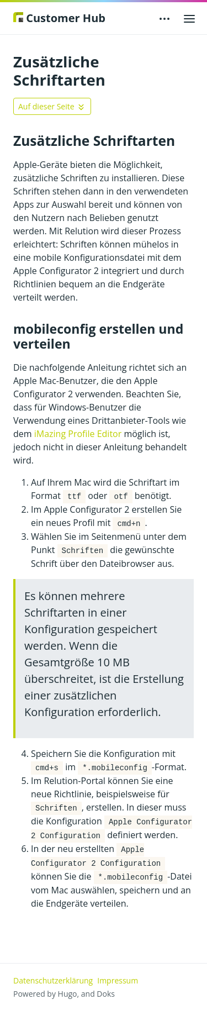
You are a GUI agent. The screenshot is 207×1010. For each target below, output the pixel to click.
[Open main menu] (189, 18)
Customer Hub (59, 17)
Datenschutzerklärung (53, 980)
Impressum (117, 980)
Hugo (67, 993)
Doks (106, 993)
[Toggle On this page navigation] (52, 106)
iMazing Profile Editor (78, 434)
